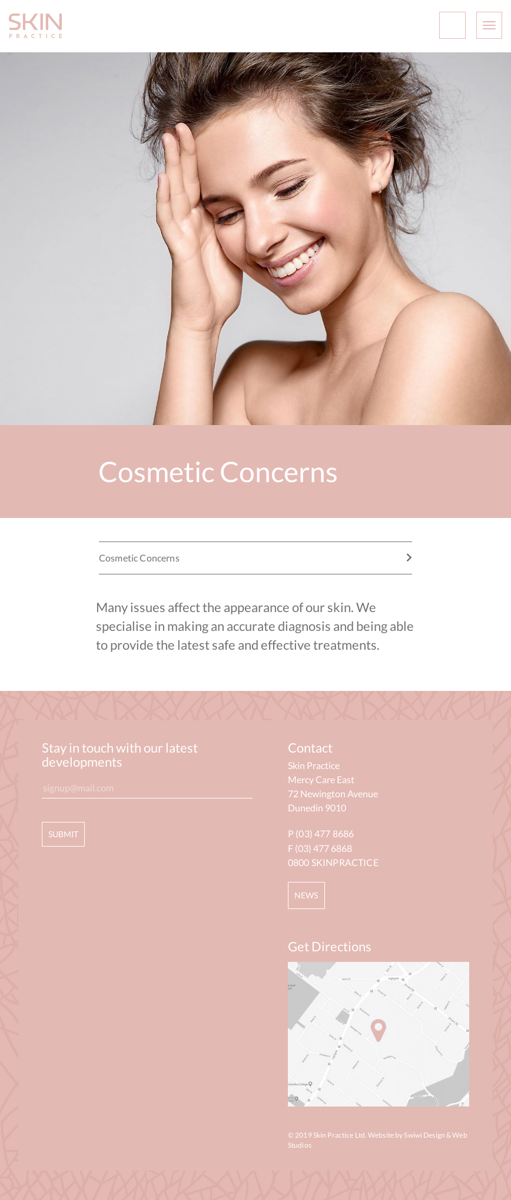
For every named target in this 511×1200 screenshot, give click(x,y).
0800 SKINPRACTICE (333, 862)
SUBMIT (63, 834)
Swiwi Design (424, 1135)
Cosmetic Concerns (255, 557)
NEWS (306, 895)
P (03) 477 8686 (321, 833)
